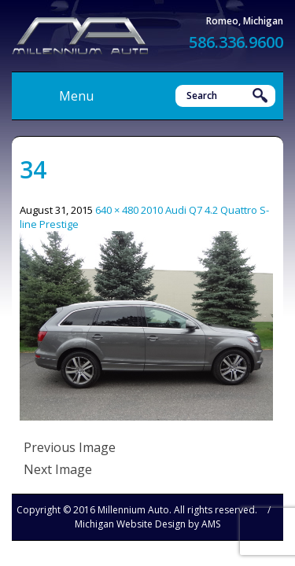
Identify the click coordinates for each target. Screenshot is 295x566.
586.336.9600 (236, 42)
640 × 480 (116, 210)
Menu (76, 96)
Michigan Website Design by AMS (147, 524)
